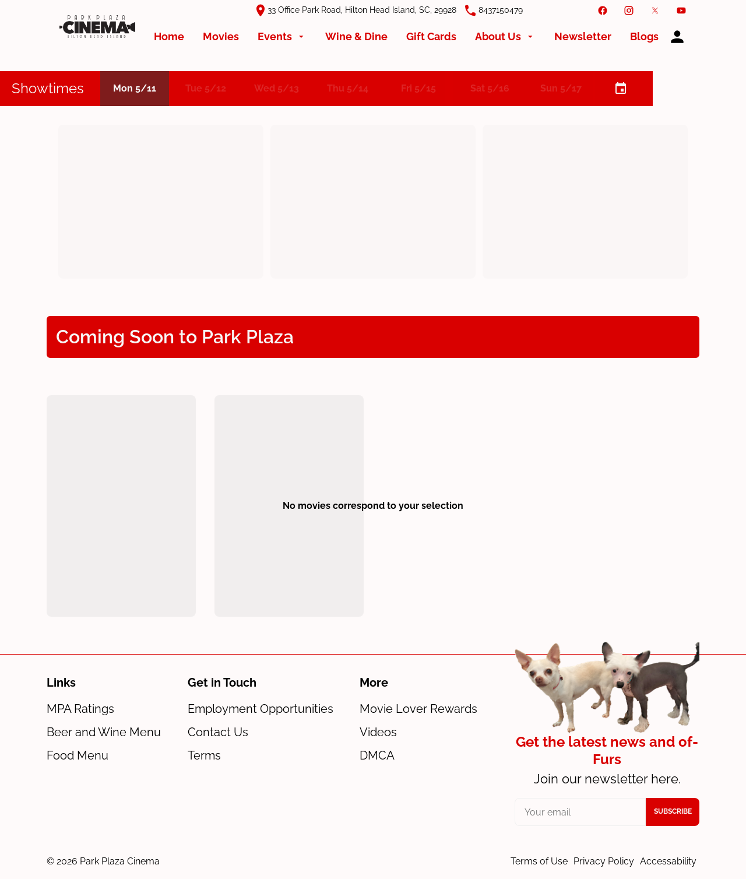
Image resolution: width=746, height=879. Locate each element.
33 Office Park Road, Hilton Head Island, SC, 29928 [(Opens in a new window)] (362, 10)
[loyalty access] (677, 36)
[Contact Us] (218, 732)
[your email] (580, 812)
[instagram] (629, 10)
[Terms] (204, 755)
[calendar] (620, 88)
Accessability (668, 861)
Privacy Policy (603, 861)
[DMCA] (377, 755)
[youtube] (681, 10)
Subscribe (673, 811)
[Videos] (378, 732)
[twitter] (655, 10)
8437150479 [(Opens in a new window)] (500, 10)
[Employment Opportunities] (260, 708)
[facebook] (602, 10)
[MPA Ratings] (80, 708)
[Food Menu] (77, 755)
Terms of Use (539, 861)
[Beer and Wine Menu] (104, 732)
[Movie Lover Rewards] (418, 708)
